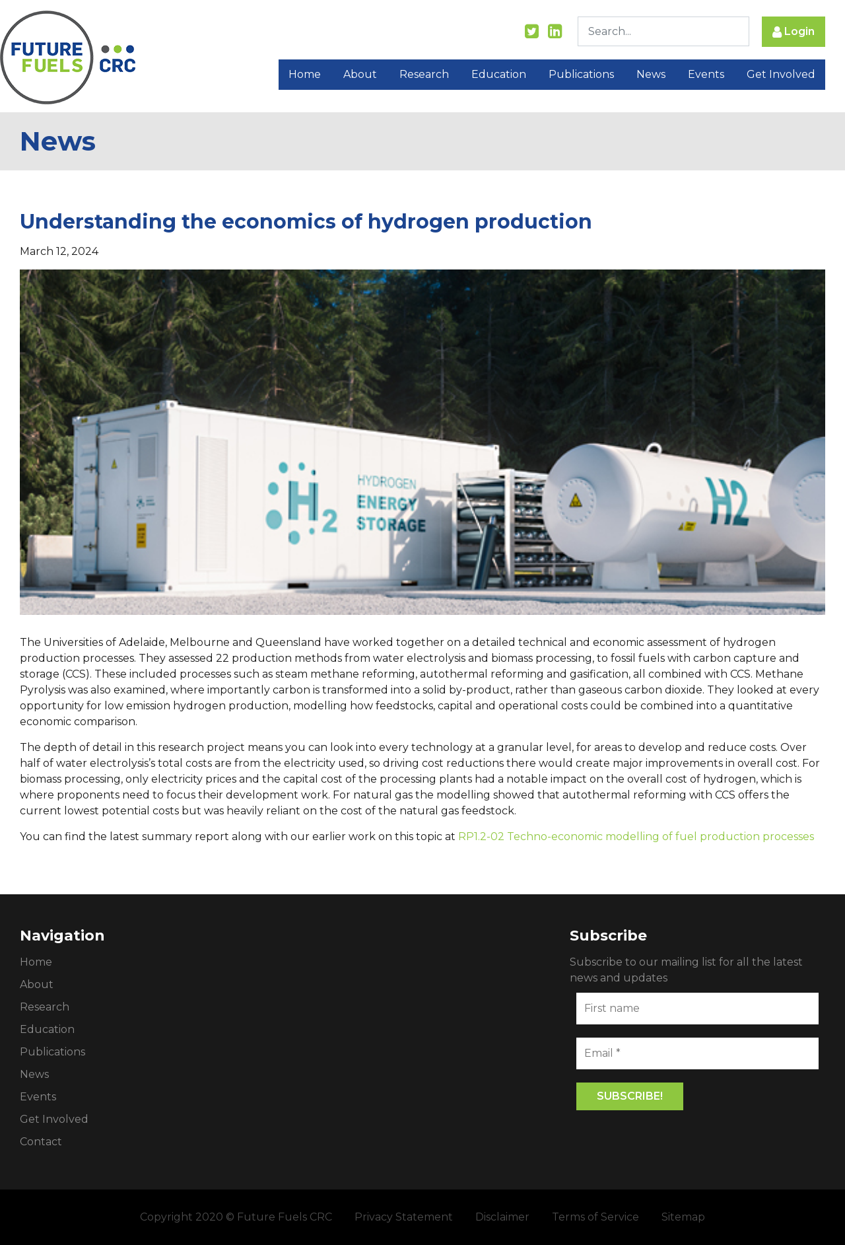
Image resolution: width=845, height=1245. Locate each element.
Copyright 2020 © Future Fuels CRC (236, 1217)
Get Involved (781, 74)
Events (706, 74)
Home (304, 74)
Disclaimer (502, 1217)
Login (793, 32)
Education (498, 74)
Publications (581, 74)
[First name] (697, 1008)
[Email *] (697, 1053)
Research (424, 74)
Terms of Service (595, 1217)
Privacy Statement (404, 1217)
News (650, 74)
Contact (41, 1141)
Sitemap (683, 1217)
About (360, 74)
